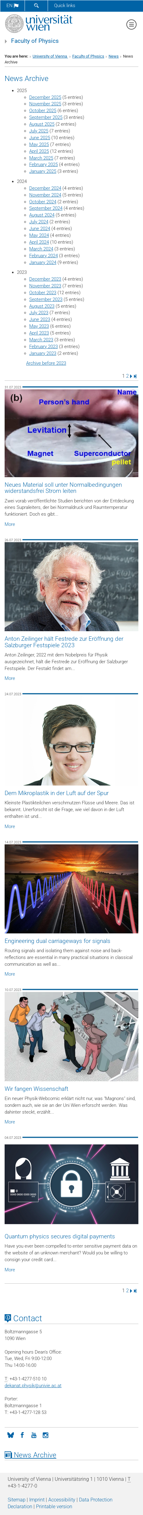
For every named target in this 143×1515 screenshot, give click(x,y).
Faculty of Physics (35, 41)
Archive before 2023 (46, 363)
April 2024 (39, 242)
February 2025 (43, 164)
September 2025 (45, 117)
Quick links (64, 5)
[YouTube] (34, 1434)
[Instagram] (45, 1434)
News (114, 56)
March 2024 (41, 249)
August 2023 (41, 306)
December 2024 (45, 188)
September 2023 (45, 299)
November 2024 (45, 195)
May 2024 (39, 235)
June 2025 (39, 137)
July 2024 (38, 222)
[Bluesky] (10, 1434)
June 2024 (39, 228)
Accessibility (61, 1500)
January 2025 (42, 171)
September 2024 (45, 208)
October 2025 (42, 110)
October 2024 (42, 202)
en (12, 5)
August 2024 (41, 215)
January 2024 (42, 262)
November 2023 (45, 286)
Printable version (54, 1506)
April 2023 (39, 333)
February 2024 (43, 255)
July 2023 (38, 312)
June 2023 (39, 319)
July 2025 (38, 131)
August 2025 (41, 124)
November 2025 (45, 104)
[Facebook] (22, 1434)
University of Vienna (50, 56)
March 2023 (41, 340)
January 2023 (42, 353)
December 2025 (45, 97)
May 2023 (39, 326)
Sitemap (17, 1500)
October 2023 (42, 292)
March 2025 (41, 158)
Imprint (37, 1500)
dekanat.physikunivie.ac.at (33, 1385)
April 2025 (39, 151)
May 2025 (39, 144)
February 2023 (43, 346)
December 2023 (45, 279)
